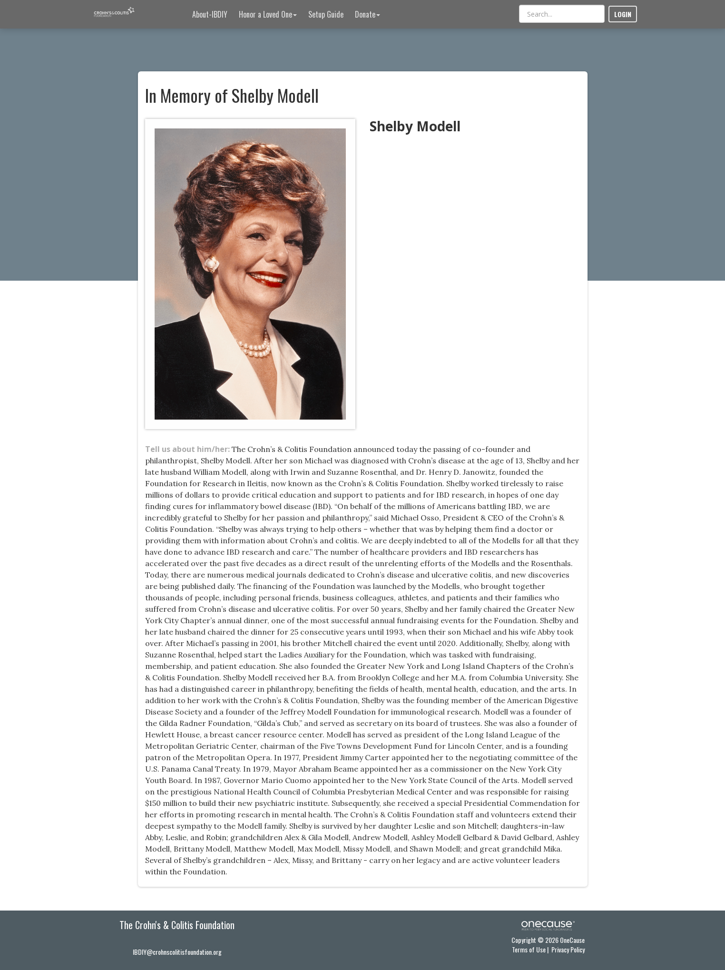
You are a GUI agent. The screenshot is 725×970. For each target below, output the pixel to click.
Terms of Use (529, 949)
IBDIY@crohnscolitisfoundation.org (177, 952)
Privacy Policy (568, 949)
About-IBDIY (209, 14)
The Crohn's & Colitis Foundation (177, 925)
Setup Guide (325, 14)
